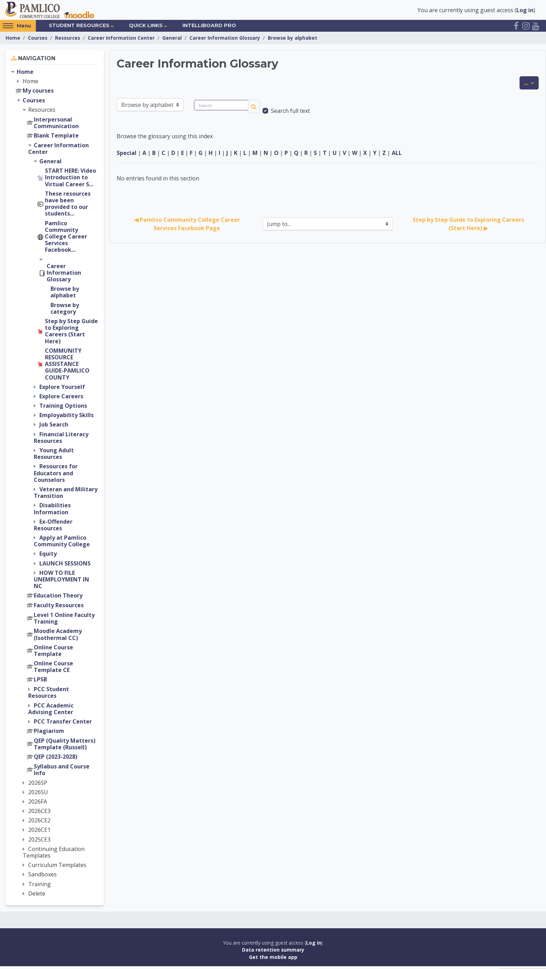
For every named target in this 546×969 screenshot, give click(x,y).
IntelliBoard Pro (209, 28)
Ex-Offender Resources (53, 528)
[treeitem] (54, 485)
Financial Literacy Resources (61, 440)
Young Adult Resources (54, 456)
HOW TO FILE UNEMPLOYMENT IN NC (61, 582)
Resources (67, 40)
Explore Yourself (62, 389)
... (531, 85)
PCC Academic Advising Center (50, 711)
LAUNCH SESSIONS (65, 566)
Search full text (290, 113)
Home (13, 40)
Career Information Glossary (224, 40)
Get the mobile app (273, 959)
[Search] (221, 108)
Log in (524, 11)
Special (126, 155)
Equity (48, 556)
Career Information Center (121, 40)
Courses (37, 40)
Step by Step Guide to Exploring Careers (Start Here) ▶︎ (469, 227)
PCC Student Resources (48, 695)
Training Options (63, 408)
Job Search (53, 427)
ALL (397, 155)
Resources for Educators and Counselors (56, 475)
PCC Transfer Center (63, 724)
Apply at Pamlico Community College (62, 544)
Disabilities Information (52, 511)
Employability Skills (66, 418)
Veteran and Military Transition (66, 495)
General (172, 40)
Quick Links (146, 28)
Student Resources (79, 28)
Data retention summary (273, 952)
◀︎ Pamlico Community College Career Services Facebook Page (187, 227)
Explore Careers (61, 399)
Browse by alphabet (292, 40)
